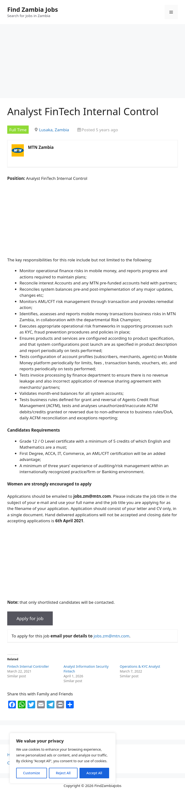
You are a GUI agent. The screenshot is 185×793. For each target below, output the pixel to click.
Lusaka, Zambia (54, 129)
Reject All (63, 773)
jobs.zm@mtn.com (111, 636)
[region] (63, 758)
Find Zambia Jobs (32, 9)
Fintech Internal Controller (28, 666)
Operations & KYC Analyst (140, 666)
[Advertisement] (92, 62)
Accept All (94, 773)
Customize (31, 773)
